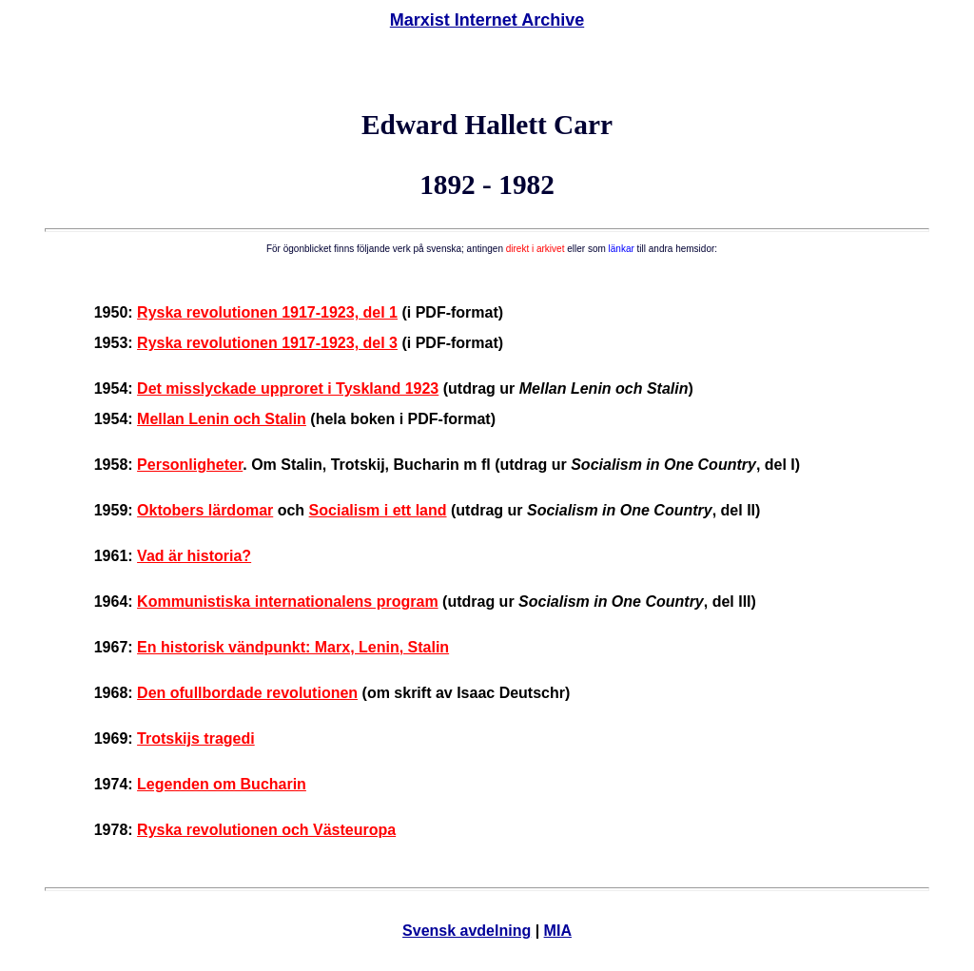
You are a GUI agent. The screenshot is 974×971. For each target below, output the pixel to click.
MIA (558, 930)
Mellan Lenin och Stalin (221, 419)
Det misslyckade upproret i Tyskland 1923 (287, 388)
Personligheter (190, 464)
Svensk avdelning (466, 930)
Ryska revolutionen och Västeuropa (266, 830)
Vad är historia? (194, 556)
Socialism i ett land (378, 510)
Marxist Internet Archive (487, 19)
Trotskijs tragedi (196, 738)
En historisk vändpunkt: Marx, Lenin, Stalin (293, 647)
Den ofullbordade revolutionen (247, 693)
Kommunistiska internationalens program (287, 601)
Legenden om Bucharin (221, 784)
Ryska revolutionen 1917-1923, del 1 (267, 312)
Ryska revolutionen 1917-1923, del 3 (267, 343)
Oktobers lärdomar (205, 510)
